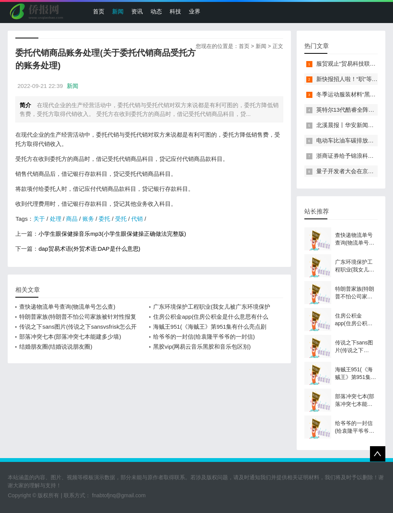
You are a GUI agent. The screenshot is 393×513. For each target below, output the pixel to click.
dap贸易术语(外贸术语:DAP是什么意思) (89, 248)
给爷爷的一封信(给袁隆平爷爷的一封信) (204, 336)
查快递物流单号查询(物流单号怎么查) (67, 306)
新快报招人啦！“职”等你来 (349, 79)
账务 (88, 218)
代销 (137, 218)
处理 (55, 218)
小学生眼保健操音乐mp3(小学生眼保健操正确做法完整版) (112, 233)
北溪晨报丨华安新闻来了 (348, 125)
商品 (72, 218)
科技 (175, 11)
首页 (98, 11)
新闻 (118, 11)
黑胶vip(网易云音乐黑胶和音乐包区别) (202, 346)
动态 (156, 11)
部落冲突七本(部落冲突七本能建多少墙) (70, 336)
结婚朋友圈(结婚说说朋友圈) (55, 346)
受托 (121, 218)
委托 (104, 218)
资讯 (137, 11)
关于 (39, 218)
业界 (194, 11)
